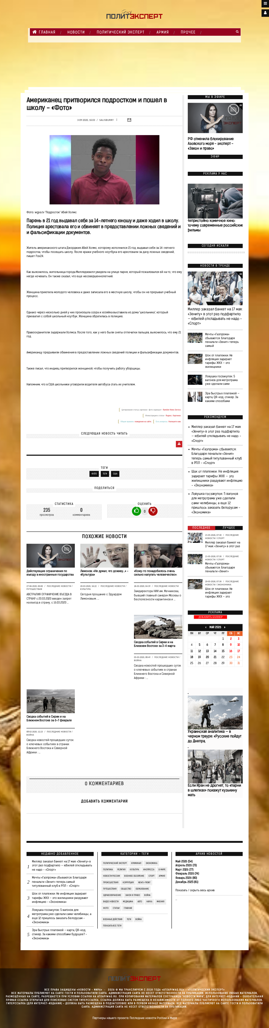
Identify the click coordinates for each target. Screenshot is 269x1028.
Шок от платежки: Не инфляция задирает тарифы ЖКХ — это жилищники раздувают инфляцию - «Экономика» (60, 898)
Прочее (188, 32)
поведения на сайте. (143, 421)
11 (192, 651)
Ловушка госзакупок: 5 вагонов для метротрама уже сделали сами (221, 380)
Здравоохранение (112, 895)
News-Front (144, 883)
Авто (139, 902)
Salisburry (106, 120)
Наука (149, 902)
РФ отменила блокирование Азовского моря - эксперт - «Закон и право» (211, 144)
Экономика (224, 584)
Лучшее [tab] (229, 528)
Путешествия (34, 589)
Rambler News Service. (172, 410)
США (115, 474)
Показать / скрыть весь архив (195, 890)
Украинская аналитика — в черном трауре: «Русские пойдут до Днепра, (214, 736)
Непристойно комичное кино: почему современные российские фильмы (215, 225)
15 (223, 651)
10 (238, 645)
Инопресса (148, 870)
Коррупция (128, 883)
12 (199, 651)
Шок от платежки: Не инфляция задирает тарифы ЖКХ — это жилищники (219, 361)
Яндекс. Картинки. (173, 415)
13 (207, 651)
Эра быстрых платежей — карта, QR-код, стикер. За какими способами (222, 397)
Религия (121, 870)
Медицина (128, 902)
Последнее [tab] (201, 528)
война (138, 919)
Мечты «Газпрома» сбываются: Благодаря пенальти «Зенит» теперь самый (222, 340)
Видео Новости (110, 902)
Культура (85, 589)
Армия (163, 32)
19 (199, 657)
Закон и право (132, 895)
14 (215, 651)
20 (207, 657)
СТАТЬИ (116, 908)
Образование (142, 889)
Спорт (220, 538)
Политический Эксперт (121, 32)
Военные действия (112, 919)
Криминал (136, 863)
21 (215, 657)
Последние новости (59, 586)
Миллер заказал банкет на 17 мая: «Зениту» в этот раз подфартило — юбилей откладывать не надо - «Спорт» (62, 865)
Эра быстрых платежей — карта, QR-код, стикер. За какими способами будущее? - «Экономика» (59, 934)
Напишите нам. (174, 421)
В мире (162, 870)
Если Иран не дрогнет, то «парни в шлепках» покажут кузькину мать (214, 790)
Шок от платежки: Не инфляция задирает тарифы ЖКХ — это (219, 593)
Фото (94, 474)
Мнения (160, 902)
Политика (108, 870)
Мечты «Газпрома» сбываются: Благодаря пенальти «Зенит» (220, 568)
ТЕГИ (105, 474)
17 (238, 651)
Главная (43, 32)
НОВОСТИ (76, 32)
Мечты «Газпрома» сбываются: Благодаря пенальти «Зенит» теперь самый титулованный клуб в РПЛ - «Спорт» (59, 882)
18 (191, 657)
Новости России (111, 876)
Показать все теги (112, 926)
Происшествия (110, 883)
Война (138, 660)
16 (230, 651)
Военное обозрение (134, 876)
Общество (126, 889)
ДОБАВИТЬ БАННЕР (210, 617)
